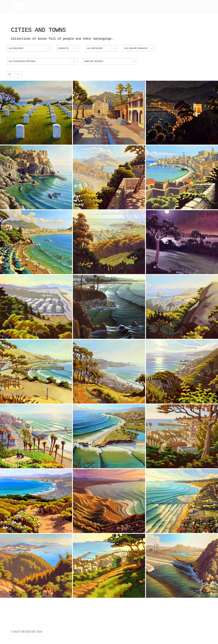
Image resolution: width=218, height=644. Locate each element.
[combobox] (11, 74)
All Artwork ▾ (73, 7)
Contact (128, 7)
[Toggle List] (18, 74)
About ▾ (110, 7)
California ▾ (46, 7)
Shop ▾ (95, 7)
